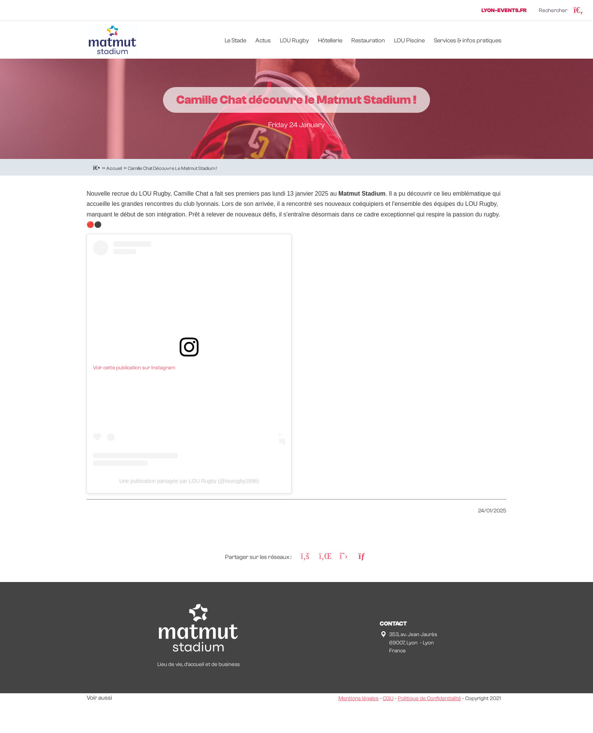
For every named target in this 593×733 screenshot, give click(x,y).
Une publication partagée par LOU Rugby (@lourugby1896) (189, 481)
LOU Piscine (409, 40)
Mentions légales (358, 698)
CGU (388, 698)
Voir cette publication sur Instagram (134, 368)
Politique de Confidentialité (429, 698)
